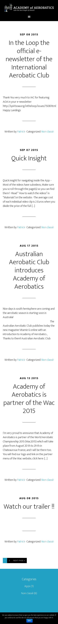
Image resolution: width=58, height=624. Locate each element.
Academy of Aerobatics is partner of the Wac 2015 (29, 399)
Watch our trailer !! (29, 506)
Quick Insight (29, 158)
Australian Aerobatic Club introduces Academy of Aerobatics (29, 270)
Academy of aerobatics (29, 7)
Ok (29, 621)
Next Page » (19, 560)
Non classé (47, 131)
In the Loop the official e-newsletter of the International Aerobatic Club (29, 59)
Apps (27, 586)
